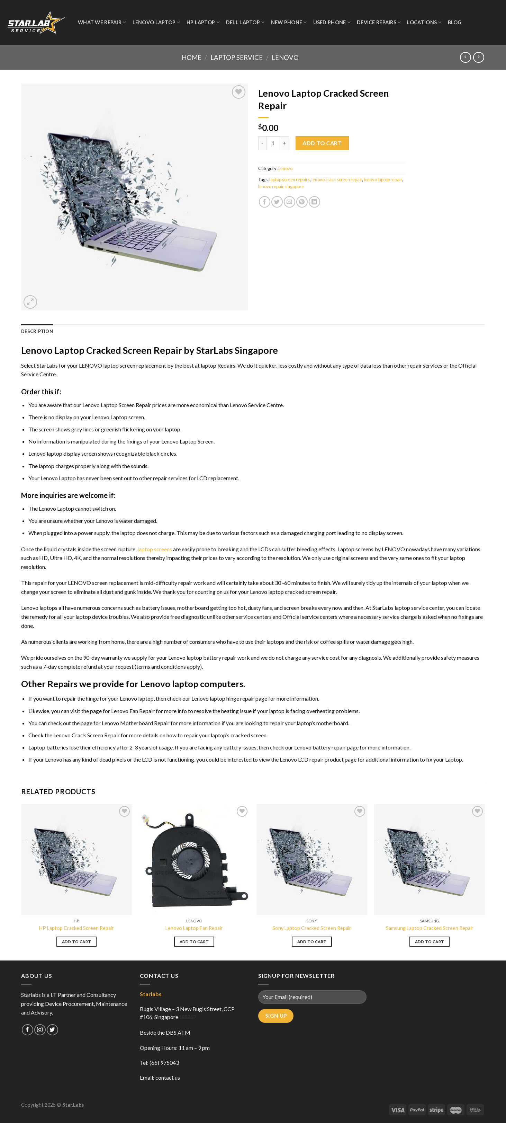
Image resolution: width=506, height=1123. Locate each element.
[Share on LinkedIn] (314, 202)
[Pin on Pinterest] (302, 202)
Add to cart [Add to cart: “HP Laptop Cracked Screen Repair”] (76, 941)
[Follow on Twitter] (52, 1030)
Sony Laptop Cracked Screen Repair (311, 928)
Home (191, 57)
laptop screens (154, 549)
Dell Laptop (245, 22)
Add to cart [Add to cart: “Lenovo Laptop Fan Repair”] (194, 941)
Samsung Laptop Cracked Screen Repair (429, 928)
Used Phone (332, 22)
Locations (424, 22)
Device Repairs (379, 22)
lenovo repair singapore (281, 186)
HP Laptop (203, 22)
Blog (455, 22)
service (244, 616)
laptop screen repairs (289, 179)
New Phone (289, 22)
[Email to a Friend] (289, 202)
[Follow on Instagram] (40, 1030)
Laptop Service (236, 57)
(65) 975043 (164, 1062)
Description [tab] (37, 331)
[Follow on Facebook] (27, 1030)
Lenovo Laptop (156, 22)
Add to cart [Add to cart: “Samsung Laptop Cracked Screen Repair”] (429, 941)
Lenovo (285, 57)
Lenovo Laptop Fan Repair (194, 928)
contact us (167, 1077)
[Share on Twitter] (277, 202)
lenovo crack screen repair (336, 179)
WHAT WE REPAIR (102, 22)
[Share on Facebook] (264, 202)
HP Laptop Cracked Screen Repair (76, 928)
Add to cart (322, 143)
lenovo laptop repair (383, 179)
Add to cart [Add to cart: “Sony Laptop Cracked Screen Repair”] (312, 941)
